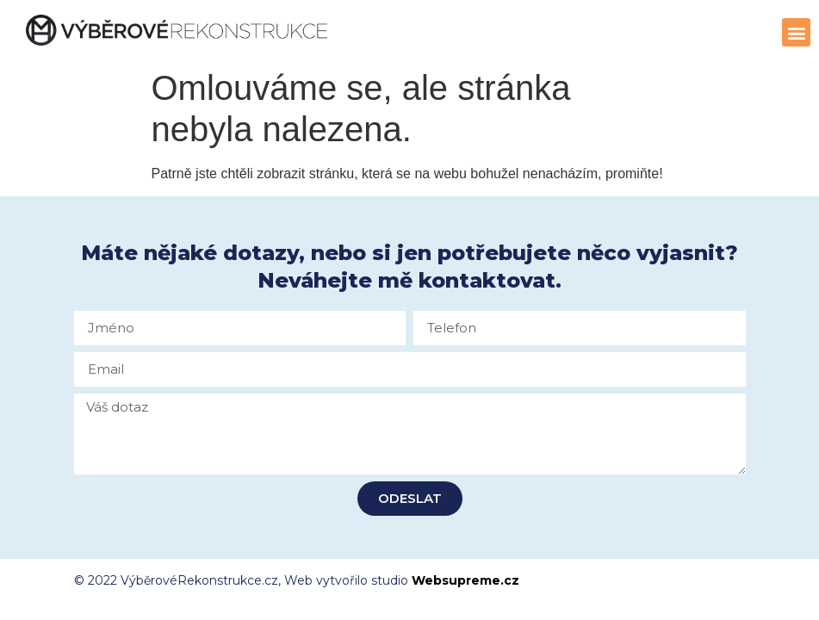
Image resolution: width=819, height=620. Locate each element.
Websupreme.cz (465, 580)
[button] (796, 32)
